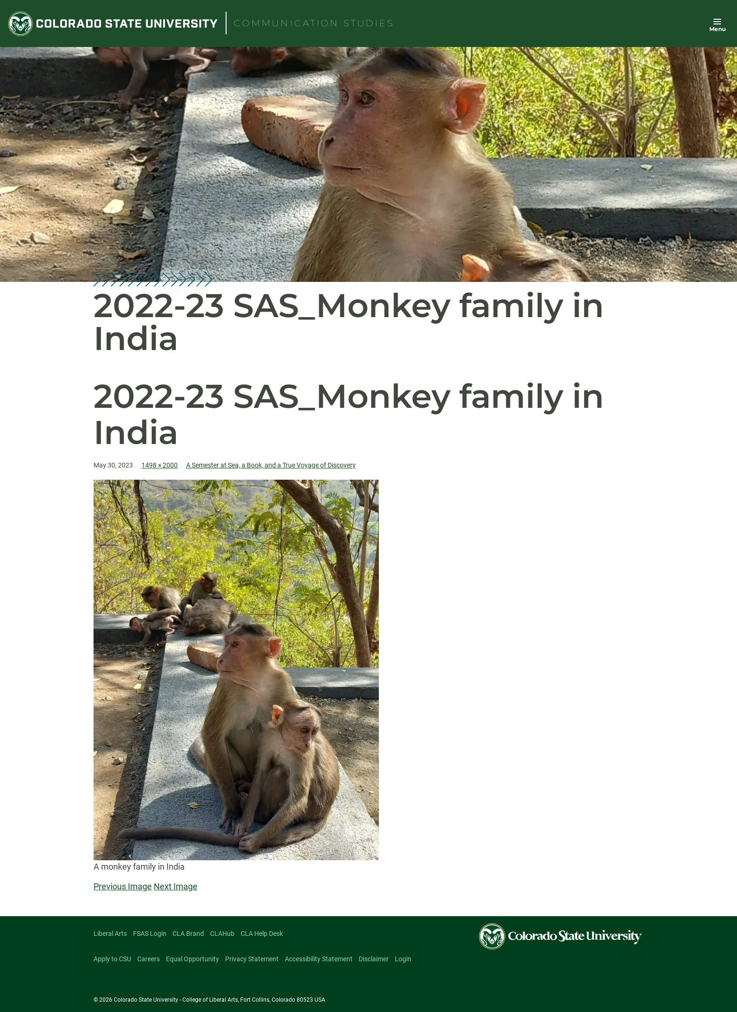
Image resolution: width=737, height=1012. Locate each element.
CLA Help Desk (262, 933)
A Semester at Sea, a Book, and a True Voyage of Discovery (271, 465)
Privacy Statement (252, 959)
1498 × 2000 (159, 465)
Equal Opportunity (192, 959)
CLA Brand (188, 933)
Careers (148, 959)
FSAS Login (149, 933)
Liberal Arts (110, 933)
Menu (717, 28)
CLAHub (222, 933)
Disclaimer (374, 959)
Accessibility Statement (319, 959)
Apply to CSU (112, 959)
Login (403, 959)
